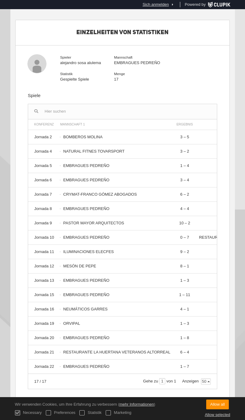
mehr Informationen (136, 404)
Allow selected (217, 414)
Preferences (60, 412)
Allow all (217, 404)
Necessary (28, 412)
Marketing (118, 412)
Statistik (90, 412)
